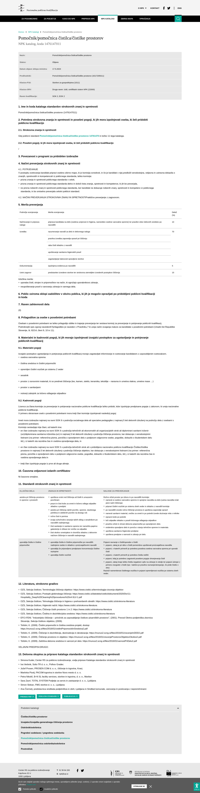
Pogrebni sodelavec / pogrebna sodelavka (42, 733)
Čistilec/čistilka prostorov (34, 717)
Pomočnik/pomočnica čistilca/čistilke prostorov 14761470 (69, 136)
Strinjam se (139, 785)
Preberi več (31, 785)
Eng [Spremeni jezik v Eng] (179, 8)
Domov (21, 32)
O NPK (141, 8)
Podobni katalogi (100, 708)
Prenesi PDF (27, 697)
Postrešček (27, 749)
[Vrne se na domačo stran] (38, 7)
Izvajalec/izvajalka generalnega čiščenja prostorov (47, 722)
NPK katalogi (34, 32)
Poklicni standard (49, 697)
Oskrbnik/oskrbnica (31, 727)
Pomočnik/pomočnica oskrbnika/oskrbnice (43, 744)
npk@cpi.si (63, 774)
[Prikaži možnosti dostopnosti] (197, 786)
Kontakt (154, 8)
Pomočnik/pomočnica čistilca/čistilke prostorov (45, 738)
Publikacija (71, 697)
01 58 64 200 (64, 770)
